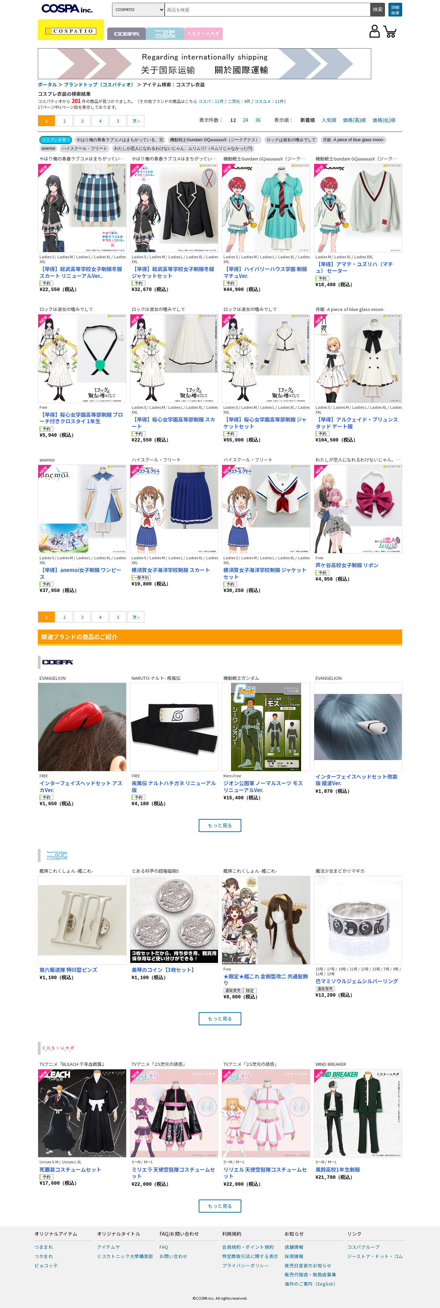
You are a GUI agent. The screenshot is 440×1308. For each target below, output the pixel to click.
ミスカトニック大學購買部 (125, 1256)
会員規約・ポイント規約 (248, 1247)
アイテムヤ (108, 1247)
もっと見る (220, 825)
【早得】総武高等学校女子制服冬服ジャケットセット (173, 272)
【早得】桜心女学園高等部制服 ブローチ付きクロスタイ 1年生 (81, 418)
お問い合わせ (174, 1256)
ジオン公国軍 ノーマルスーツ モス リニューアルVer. (263, 786)
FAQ (164, 1247)
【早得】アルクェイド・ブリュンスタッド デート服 (357, 423)
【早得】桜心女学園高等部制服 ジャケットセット (265, 423)
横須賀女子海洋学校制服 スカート (171, 569)
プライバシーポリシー (245, 1265)
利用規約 (231, 1234)
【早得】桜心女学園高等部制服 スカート (173, 423)
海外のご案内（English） (311, 1283)
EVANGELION (53, 678)
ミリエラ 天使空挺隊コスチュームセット (173, 1173)
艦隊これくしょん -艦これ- (66, 871)
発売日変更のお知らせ (308, 1265)
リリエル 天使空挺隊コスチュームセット (265, 1173)
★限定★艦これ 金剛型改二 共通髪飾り (265, 980)
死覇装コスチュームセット (70, 1169)
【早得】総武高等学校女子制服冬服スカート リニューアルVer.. (81, 272)
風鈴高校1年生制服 (338, 1169)
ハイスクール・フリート (84, 148)
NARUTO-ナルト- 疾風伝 (156, 678)
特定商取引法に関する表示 (250, 1256)
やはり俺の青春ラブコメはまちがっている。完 (120, 139)
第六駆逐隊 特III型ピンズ (68, 969)
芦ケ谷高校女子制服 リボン (347, 565)
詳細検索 (395, 9)
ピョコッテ (46, 1265)
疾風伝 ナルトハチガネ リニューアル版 (174, 786)
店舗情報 (294, 1247)
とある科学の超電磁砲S (155, 871)
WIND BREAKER (331, 1064)
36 (258, 119)
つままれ (43, 1247)
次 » (136, 121)
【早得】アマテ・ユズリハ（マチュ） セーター (354, 267)
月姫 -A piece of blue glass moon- (353, 139)
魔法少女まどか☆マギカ (340, 871)
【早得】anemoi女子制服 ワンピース (80, 573)
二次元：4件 (239, 101)
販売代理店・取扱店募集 (310, 1274)
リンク (354, 1234)
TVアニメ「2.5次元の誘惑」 (159, 1064)
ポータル (47, 84)
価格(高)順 (354, 119)
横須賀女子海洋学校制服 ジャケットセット (265, 573)
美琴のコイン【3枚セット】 (164, 969)
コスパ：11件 (211, 101)
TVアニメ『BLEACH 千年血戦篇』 (73, 1064)
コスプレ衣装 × (56, 139)
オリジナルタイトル (118, 1234)
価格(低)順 (384, 119)
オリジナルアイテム (55, 1234)
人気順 (329, 119)
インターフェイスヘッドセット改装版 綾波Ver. (356, 780)
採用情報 (294, 1256)
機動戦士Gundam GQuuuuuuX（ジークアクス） (215, 139)
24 (245, 119)
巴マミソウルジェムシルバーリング (357, 981)
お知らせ (294, 1234)
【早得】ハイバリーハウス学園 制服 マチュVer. (265, 272)
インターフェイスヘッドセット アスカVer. (81, 786)
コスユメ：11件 (269, 101)
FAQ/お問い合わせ (179, 1234)
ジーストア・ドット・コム (375, 1256)
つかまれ (43, 1256)
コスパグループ (363, 1247)
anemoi (48, 148)
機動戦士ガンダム (241, 678)
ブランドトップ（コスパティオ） (100, 84)
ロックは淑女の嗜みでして (291, 139)
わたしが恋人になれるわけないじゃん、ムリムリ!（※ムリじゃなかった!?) (183, 148)
